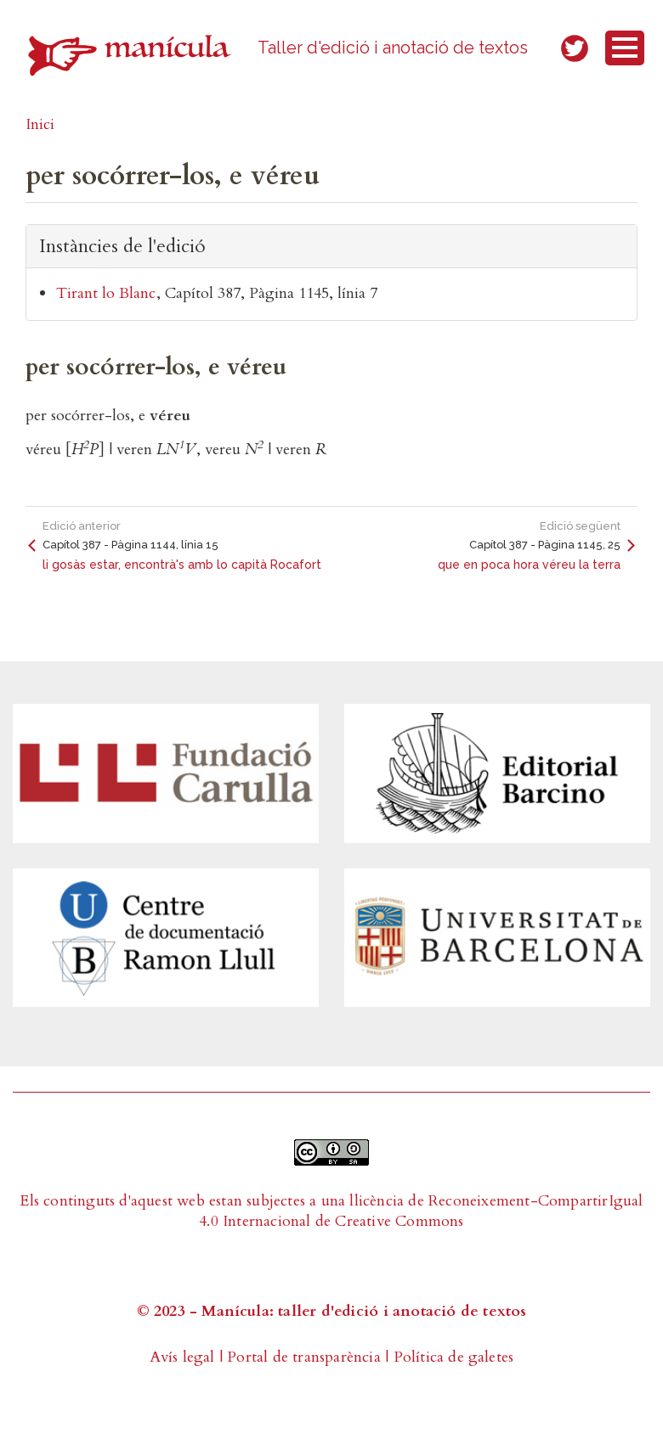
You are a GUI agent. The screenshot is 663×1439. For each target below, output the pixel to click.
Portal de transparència (304, 1357)
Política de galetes (454, 1357)
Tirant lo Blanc (106, 293)
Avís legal (182, 1357)
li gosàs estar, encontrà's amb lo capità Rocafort (181, 564)
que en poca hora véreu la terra (529, 564)
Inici (40, 124)
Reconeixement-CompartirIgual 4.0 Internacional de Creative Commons (421, 1210)
